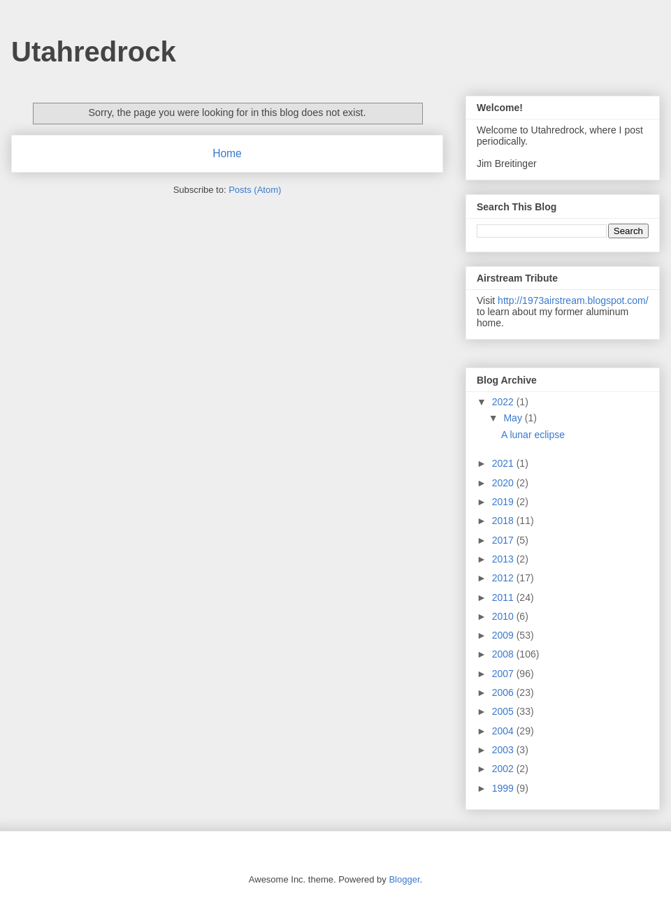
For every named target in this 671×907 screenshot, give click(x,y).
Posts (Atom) (255, 189)
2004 (504, 731)
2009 (504, 635)
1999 (504, 788)
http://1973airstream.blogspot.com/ (573, 300)
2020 (504, 482)
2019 (504, 501)
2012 (504, 577)
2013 (504, 559)
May (513, 417)
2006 (504, 692)
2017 (504, 540)
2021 (504, 463)
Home (227, 153)
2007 (504, 673)
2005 (504, 711)
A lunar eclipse (533, 434)
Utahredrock (93, 51)
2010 (504, 616)
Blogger (404, 879)
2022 (504, 401)
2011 (504, 597)
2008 (504, 654)
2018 (504, 520)
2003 (504, 749)
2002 (504, 768)
